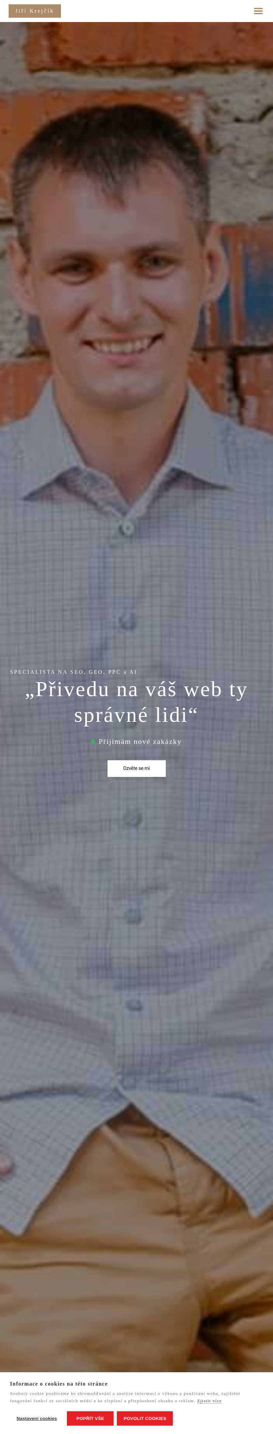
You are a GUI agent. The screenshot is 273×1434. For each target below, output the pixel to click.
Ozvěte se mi (136, 768)
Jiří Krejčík (34, 11)
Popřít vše (90, 1418)
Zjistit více (209, 1400)
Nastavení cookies (37, 1418)
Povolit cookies (145, 1418)
